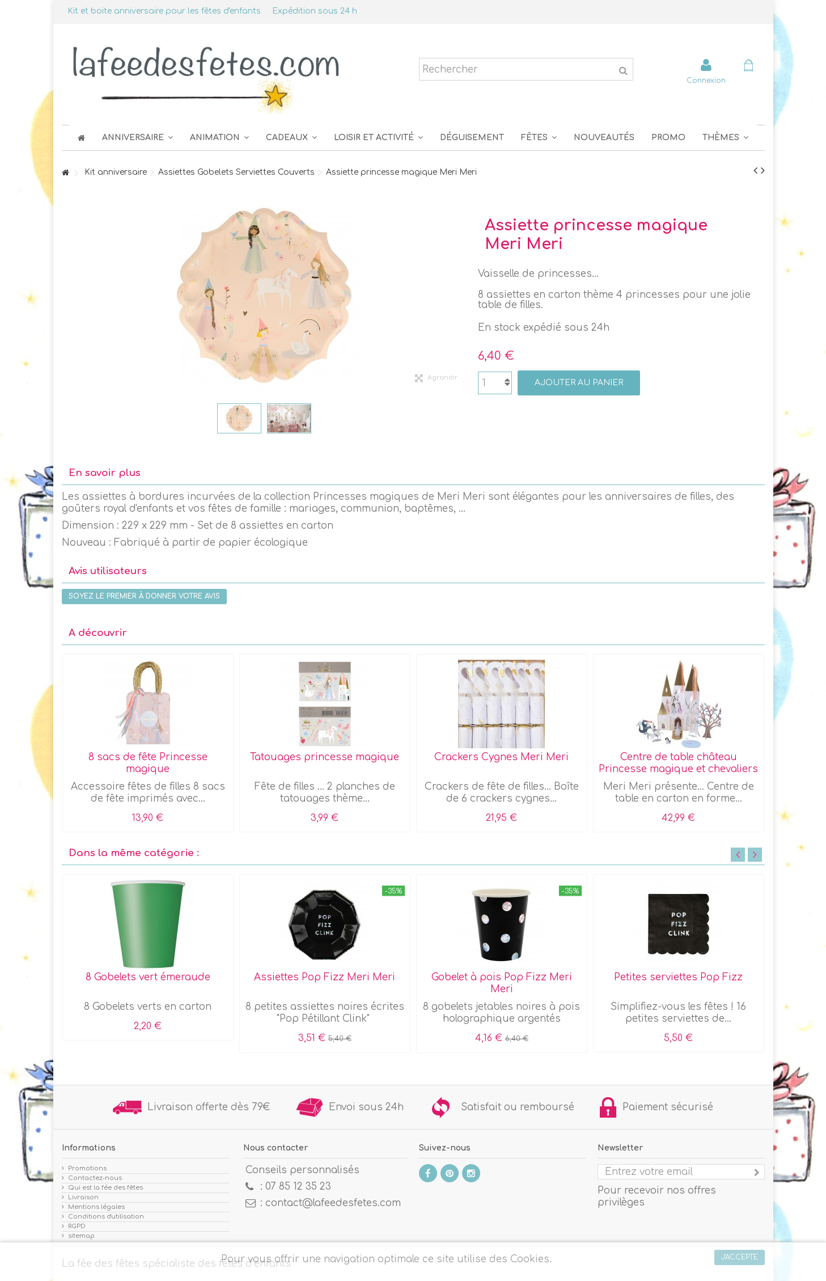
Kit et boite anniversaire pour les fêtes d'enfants (164, 11)
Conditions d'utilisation (106, 1216)
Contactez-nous (95, 1178)
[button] (538, 137)
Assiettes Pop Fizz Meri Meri (324, 977)
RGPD (77, 1226)
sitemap (81, 1235)
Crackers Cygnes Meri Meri (501, 757)
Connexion (706, 80)
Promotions (87, 1168)
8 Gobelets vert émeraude (148, 977)
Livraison (83, 1197)
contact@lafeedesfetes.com (333, 1203)
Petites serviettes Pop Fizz (678, 977)
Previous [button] (738, 855)
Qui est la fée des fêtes (105, 1187)
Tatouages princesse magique (324, 757)
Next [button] (755, 855)
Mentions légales (96, 1207)
